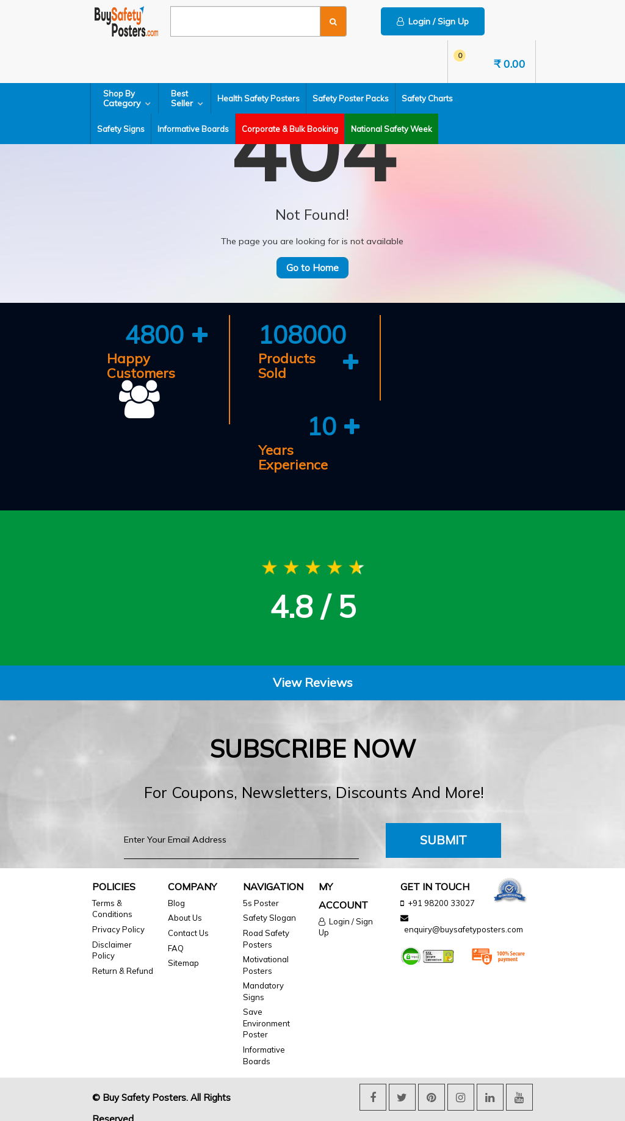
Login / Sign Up (433, 21)
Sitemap (183, 948)
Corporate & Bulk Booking (290, 129)
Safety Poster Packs (350, 98)
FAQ (176, 933)
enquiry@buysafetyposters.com (463, 915)
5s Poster (261, 888)
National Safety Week (391, 129)
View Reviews (313, 667)
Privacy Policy (118, 915)
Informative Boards (193, 129)
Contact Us (188, 918)
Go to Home (312, 268)
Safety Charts (427, 98)
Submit (443, 825)
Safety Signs (121, 129)
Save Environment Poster (266, 1008)
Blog (176, 888)
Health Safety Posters (258, 98)
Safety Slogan (269, 903)
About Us (185, 903)
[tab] (312, 668)
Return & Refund (122, 955)
